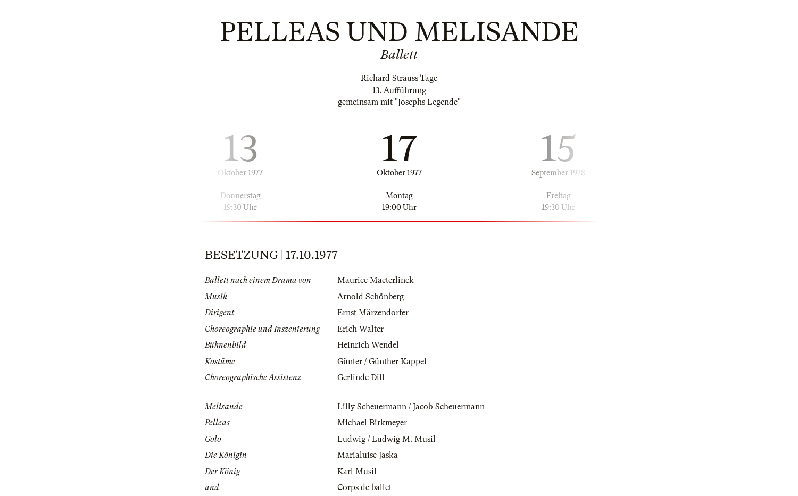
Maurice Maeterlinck (375, 280)
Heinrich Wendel (368, 345)
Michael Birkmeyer (372, 422)
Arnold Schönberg (370, 296)
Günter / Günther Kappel (382, 361)
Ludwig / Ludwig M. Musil (386, 439)
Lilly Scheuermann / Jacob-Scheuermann (411, 406)
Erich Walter (360, 329)
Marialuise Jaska (367, 455)
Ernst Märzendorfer (373, 312)
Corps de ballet (364, 487)
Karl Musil (357, 471)
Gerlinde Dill (361, 377)
